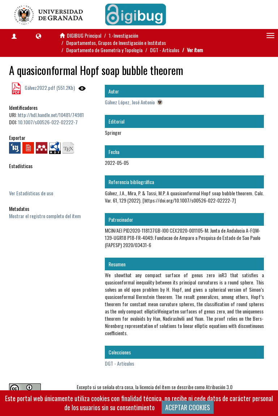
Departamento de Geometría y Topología (104, 50)
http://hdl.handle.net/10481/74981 (51, 114)
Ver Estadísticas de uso (31, 193)
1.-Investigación (123, 35)
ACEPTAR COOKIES (187, 407)
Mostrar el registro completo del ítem (45, 216)
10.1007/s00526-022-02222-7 (48, 122)
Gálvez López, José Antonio (130, 102)
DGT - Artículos (164, 50)
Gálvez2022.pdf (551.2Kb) (49, 87)
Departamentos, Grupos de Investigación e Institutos (116, 42)
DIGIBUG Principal (84, 35)
